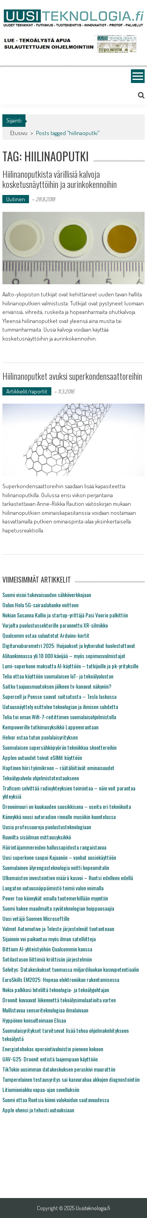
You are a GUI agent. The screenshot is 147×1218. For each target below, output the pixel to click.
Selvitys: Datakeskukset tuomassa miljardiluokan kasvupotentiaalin (70, 969)
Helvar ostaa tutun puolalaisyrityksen (40, 737)
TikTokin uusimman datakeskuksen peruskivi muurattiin (58, 1069)
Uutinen (15, 199)
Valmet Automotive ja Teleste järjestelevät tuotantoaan (58, 928)
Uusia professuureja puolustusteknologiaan (46, 827)
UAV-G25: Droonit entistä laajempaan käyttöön (50, 1059)
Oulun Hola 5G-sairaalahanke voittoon (40, 605)
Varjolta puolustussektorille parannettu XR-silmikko (55, 625)
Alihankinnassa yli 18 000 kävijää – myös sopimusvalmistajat (63, 655)
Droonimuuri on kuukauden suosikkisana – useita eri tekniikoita (66, 806)
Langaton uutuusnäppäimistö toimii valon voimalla (52, 888)
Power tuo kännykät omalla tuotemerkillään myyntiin (55, 898)
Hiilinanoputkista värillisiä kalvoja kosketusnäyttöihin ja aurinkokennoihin (59, 179)
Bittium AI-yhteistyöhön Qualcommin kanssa (47, 949)
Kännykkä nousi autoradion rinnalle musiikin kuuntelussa (59, 816)
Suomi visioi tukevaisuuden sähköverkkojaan (46, 594)
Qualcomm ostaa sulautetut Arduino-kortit (45, 635)
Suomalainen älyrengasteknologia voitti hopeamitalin (55, 867)
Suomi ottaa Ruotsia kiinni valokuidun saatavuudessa (55, 1099)
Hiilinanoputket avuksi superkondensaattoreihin (72, 376)
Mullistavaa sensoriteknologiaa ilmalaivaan (45, 1010)
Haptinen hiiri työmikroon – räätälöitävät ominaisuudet (58, 767)
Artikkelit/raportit (26, 391)
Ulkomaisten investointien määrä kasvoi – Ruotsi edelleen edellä (67, 877)
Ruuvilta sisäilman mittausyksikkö (36, 837)
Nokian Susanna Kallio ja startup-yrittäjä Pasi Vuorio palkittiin (65, 615)
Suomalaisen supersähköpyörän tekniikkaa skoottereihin (59, 747)
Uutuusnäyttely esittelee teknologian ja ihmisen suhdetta (60, 706)
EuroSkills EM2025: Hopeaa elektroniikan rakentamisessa (60, 979)
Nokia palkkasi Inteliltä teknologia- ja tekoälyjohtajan (55, 989)
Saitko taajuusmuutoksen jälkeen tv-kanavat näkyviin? (56, 686)
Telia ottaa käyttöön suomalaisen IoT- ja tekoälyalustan (57, 676)
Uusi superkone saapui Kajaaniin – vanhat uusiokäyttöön (59, 857)
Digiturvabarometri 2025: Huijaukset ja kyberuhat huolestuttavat (68, 645)
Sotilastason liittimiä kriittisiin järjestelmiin (47, 959)
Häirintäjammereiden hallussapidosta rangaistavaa (54, 847)
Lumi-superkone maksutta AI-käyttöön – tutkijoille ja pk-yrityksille (70, 666)
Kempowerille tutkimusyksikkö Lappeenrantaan (50, 727)
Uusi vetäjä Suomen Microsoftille (35, 918)
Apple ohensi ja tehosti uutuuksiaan (38, 1110)
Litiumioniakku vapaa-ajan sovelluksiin (40, 1089)
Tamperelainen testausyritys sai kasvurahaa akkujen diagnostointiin (71, 1079)
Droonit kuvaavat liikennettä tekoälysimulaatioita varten (59, 1000)
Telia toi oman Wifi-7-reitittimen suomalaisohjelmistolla (59, 717)
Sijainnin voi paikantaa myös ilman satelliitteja (49, 939)
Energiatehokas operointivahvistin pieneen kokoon (52, 1049)
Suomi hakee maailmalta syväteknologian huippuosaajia (58, 908)
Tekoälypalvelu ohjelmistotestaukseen (40, 778)
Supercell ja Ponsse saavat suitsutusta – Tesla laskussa (59, 696)
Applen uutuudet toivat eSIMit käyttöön (42, 757)
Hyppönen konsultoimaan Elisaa (34, 1020)
